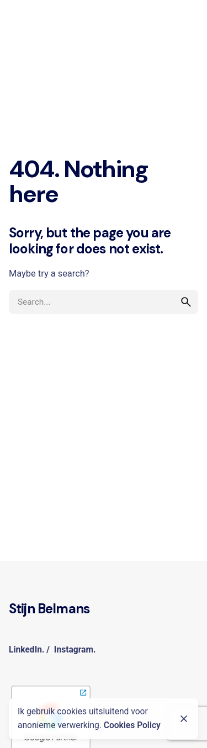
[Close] (184, 719)
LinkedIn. (26, 650)
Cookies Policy (132, 725)
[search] (186, 302)
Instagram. (75, 650)
